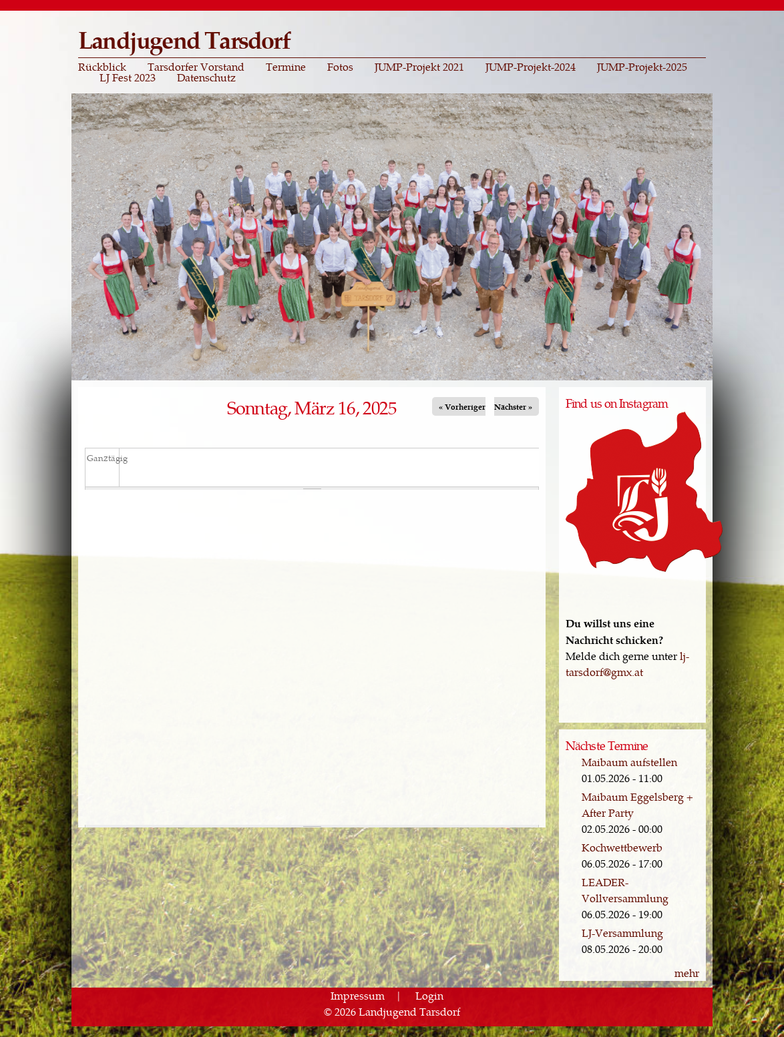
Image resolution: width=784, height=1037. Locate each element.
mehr (686, 972)
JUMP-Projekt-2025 (642, 66)
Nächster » (513, 406)
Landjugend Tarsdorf (184, 39)
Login (429, 995)
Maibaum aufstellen (629, 761)
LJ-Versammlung (622, 932)
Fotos (340, 66)
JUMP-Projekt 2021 (419, 66)
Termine (286, 66)
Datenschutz (206, 77)
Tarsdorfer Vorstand (196, 66)
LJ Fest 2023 (128, 77)
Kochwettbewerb (622, 847)
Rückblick (102, 66)
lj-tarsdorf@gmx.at (627, 663)
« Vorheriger (462, 406)
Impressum (358, 995)
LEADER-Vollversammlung (625, 890)
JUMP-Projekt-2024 (530, 66)
